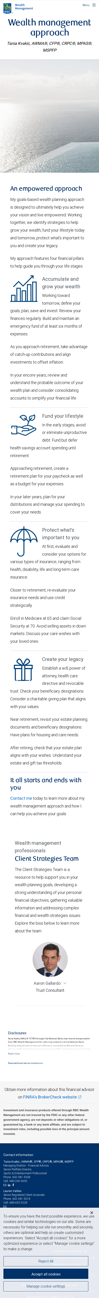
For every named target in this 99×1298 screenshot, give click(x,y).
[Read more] (14, 1053)
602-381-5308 (21, 1177)
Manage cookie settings (46, 1286)
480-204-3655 (18, 1181)
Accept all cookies (46, 1274)
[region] (49, 1253)
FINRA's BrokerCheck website (50, 1097)
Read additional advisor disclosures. (25, 1063)
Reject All (45, 1261)
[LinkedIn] (10, 1185)
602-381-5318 (21, 1199)
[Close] (92, 1213)
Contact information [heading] (18, 1155)
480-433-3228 (18, 1202)
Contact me (21, 798)
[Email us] (5, 1185)
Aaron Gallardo (47, 983)
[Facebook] (13, 1185)
